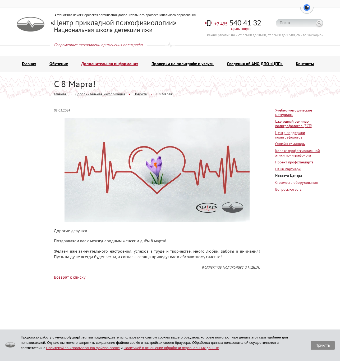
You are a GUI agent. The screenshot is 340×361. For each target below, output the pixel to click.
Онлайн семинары (290, 143)
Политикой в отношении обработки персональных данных (171, 348)
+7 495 (237, 24)
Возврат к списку (69, 277)
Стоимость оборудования (296, 182)
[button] (307, 10)
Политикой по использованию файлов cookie (83, 348)
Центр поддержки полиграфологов (290, 135)
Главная (29, 63)
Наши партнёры (288, 169)
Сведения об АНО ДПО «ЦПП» (255, 63)
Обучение (58, 63)
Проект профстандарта (294, 162)
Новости (140, 94)
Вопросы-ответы (288, 189)
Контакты (305, 63)
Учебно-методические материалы (293, 112)
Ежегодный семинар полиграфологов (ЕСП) (293, 123)
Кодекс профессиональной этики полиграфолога (297, 153)
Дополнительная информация (109, 63)
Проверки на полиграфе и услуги (182, 63)
